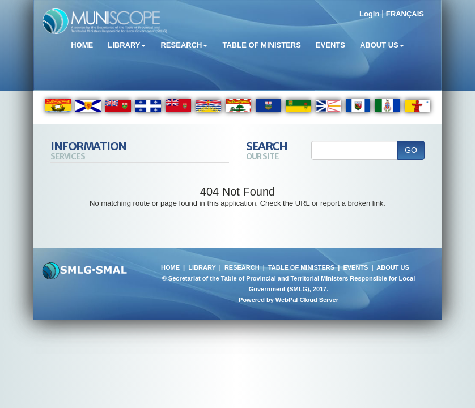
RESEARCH (242, 267)
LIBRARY (201, 267)
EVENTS (355, 267)
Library (127, 45)
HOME (170, 267)
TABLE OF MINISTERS (301, 267)
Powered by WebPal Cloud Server (288, 299)
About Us (382, 45)
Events (330, 45)
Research (183, 45)
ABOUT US (392, 267)
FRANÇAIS (405, 14)
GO (411, 150)
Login (369, 14)
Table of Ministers (261, 45)
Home (82, 45)
